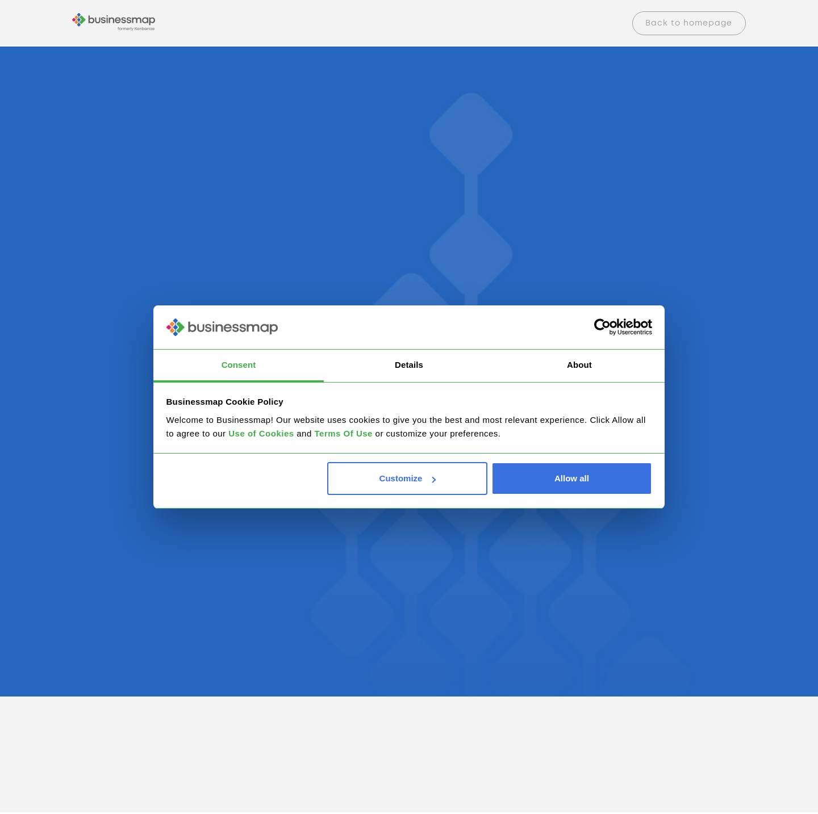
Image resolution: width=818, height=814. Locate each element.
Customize (407, 478)
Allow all (571, 478)
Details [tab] (409, 365)
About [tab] (579, 365)
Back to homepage (688, 23)
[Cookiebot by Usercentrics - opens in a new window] (602, 327)
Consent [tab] (239, 365)
